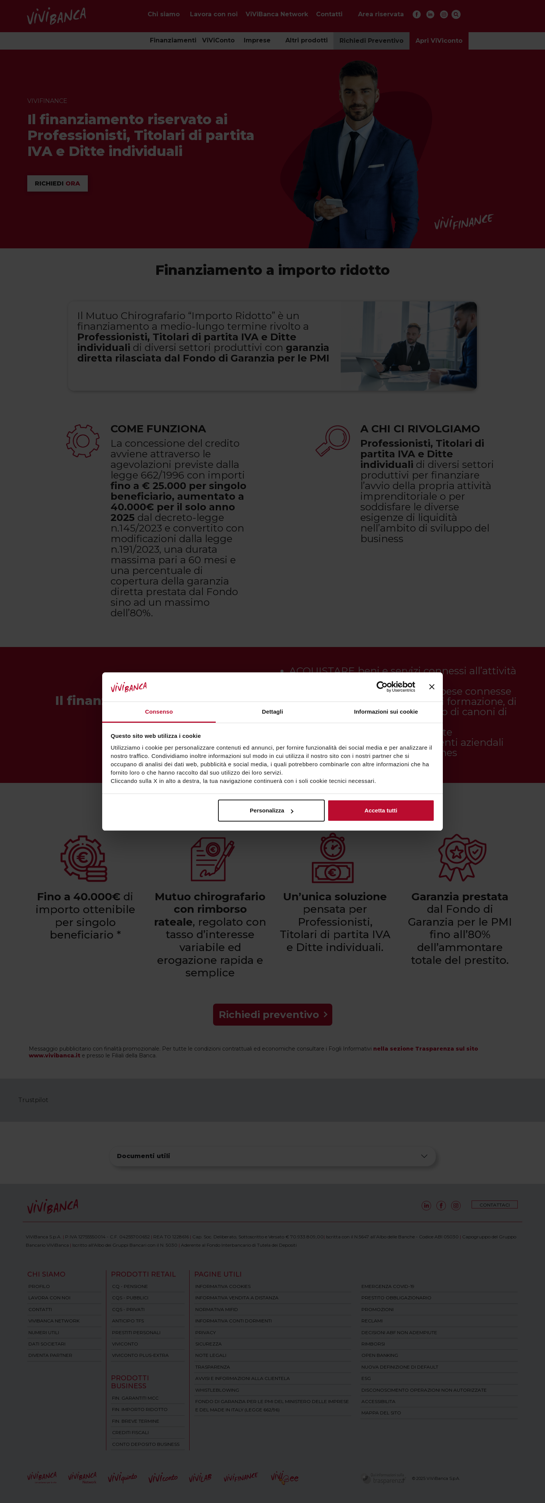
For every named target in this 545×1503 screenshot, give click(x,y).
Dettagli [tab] (272, 711)
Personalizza (271, 810)
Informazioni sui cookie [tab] (386, 711)
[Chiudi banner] (431, 687)
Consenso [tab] (159, 711)
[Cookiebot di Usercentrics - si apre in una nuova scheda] (382, 687)
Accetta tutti (380, 810)
